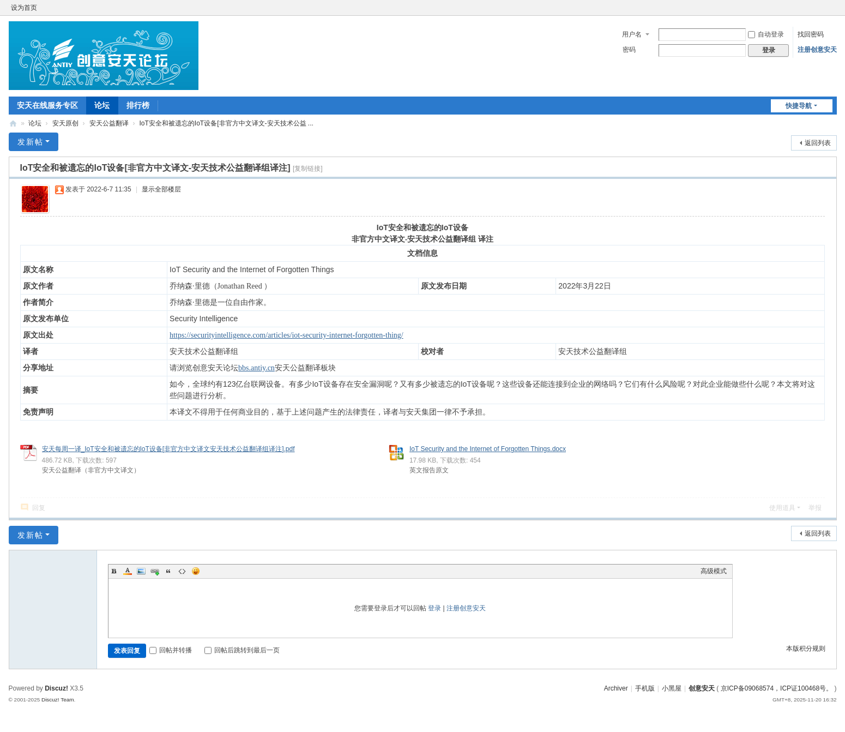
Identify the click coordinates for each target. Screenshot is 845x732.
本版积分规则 (805, 648)
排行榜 (137, 105)
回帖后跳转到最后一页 (242, 650)
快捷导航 (799, 106)
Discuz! (56, 688)
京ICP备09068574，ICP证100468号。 (776, 688)
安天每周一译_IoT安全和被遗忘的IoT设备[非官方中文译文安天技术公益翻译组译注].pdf (168, 449)
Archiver (616, 688)
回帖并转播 (170, 650)
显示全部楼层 (161, 189)
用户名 (632, 34)
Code (182, 571)
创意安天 (13, 123)
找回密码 (811, 34)
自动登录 (766, 34)
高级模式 (714, 571)
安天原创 (65, 123)
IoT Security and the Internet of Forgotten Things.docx (487, 449)
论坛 (102, 105)
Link (154, 571)
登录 (434, 608)
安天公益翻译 (109, 123)
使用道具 (782, 508)
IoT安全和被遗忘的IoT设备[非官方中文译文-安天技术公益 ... (226, 123)
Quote (168, 571)
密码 (629, 49)
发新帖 (30, 141)
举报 (815, 508)
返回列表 (818, 143)
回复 (38, 508)
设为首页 (24, 7)
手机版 (645, 688)
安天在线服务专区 (47, 105)
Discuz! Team (57, 700)
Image (141, 571)
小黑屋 (671, 688)
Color (127, 571)
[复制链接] (308, 168)
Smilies (195, 571)
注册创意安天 (817, 49)
